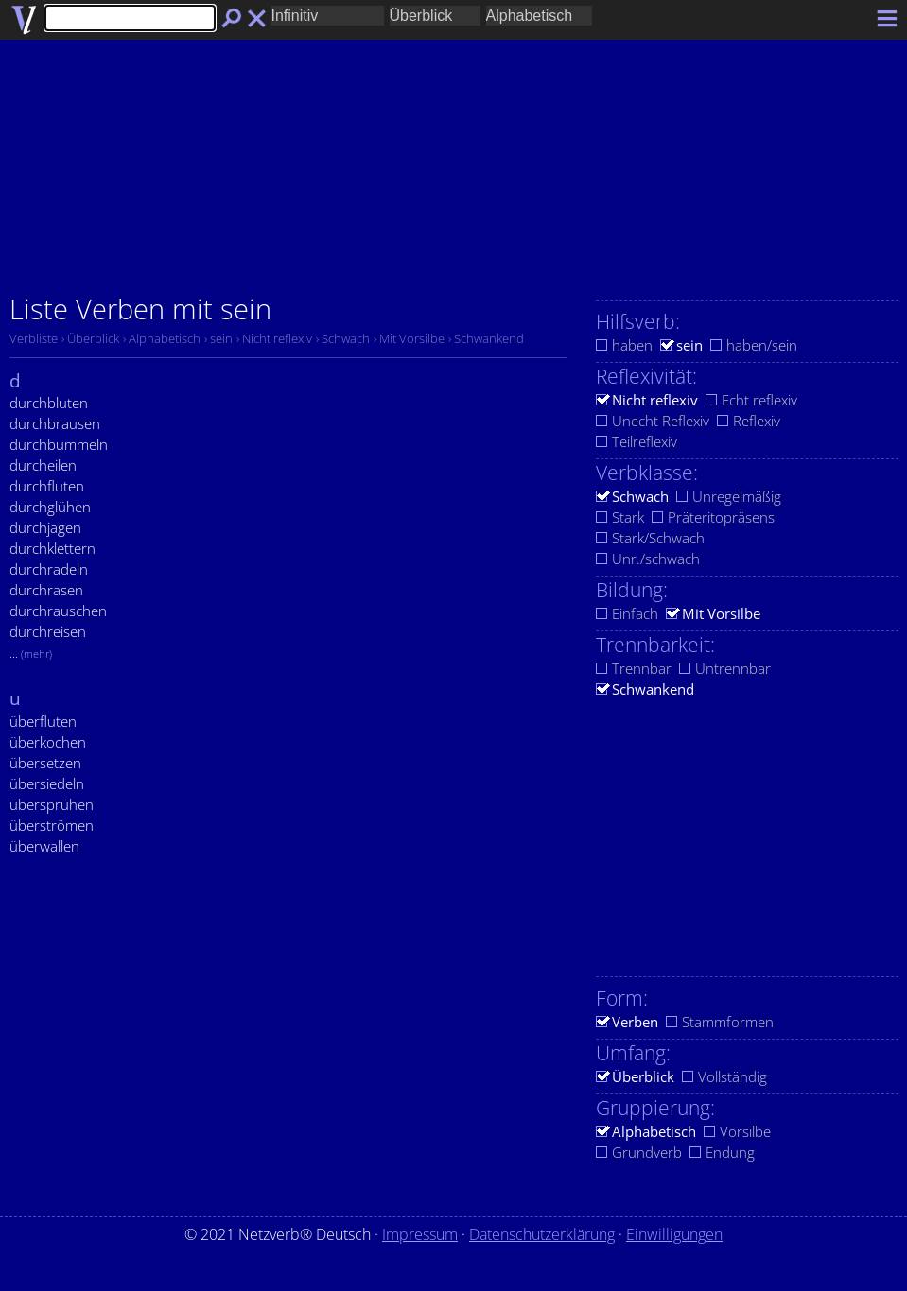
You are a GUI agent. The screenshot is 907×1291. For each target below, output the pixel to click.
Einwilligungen (674, 1234)
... (30, 653)
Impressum (420, 1234)
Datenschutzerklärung (542, 1234)
